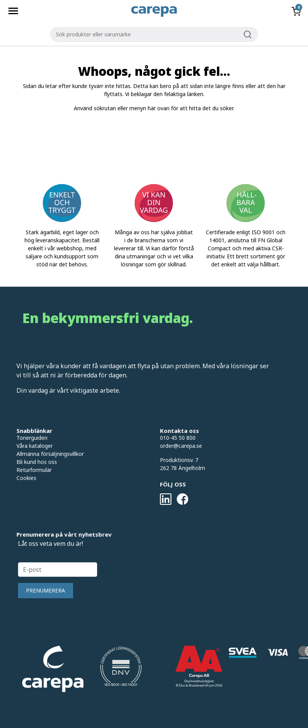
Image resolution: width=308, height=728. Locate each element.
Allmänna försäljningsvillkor (50, 453)
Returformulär (34, 469)
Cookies (26, 478)
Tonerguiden (31, 437)
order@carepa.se (181, 445)
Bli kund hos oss (36, 461)
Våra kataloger (34, 445)
